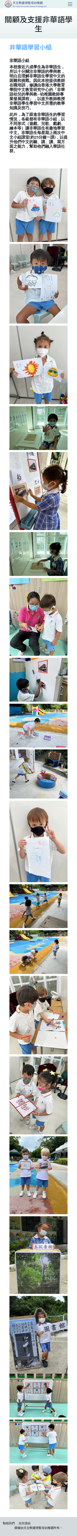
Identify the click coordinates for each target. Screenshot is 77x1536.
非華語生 (37, 128)
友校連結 (24, 1523)
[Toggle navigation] (70, 4)
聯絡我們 (9, 1523)
